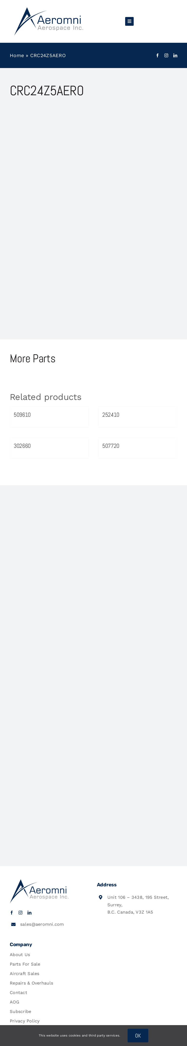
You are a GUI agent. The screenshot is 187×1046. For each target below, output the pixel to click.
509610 (22, 414)
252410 (110, 414)
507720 (110, 446)
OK (138, 1035)
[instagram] (166, 55)
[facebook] (157, 55)
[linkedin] (175, 55)
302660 (22, 446)
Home (17, 55)
